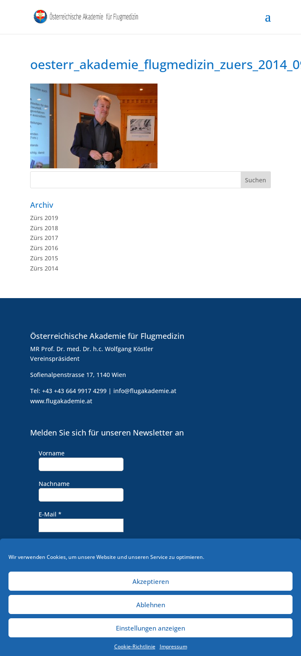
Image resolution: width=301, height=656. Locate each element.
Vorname (52, 453)
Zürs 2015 (44, 258)
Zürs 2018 (44, 228)
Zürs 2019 (44, 218)
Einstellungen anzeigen (150, 632)
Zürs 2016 (44, 248)
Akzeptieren (150, 585)
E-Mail (50, 514)
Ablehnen (150, 609)
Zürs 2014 (44, 268)
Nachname (54, 484)
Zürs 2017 (44, 238)
